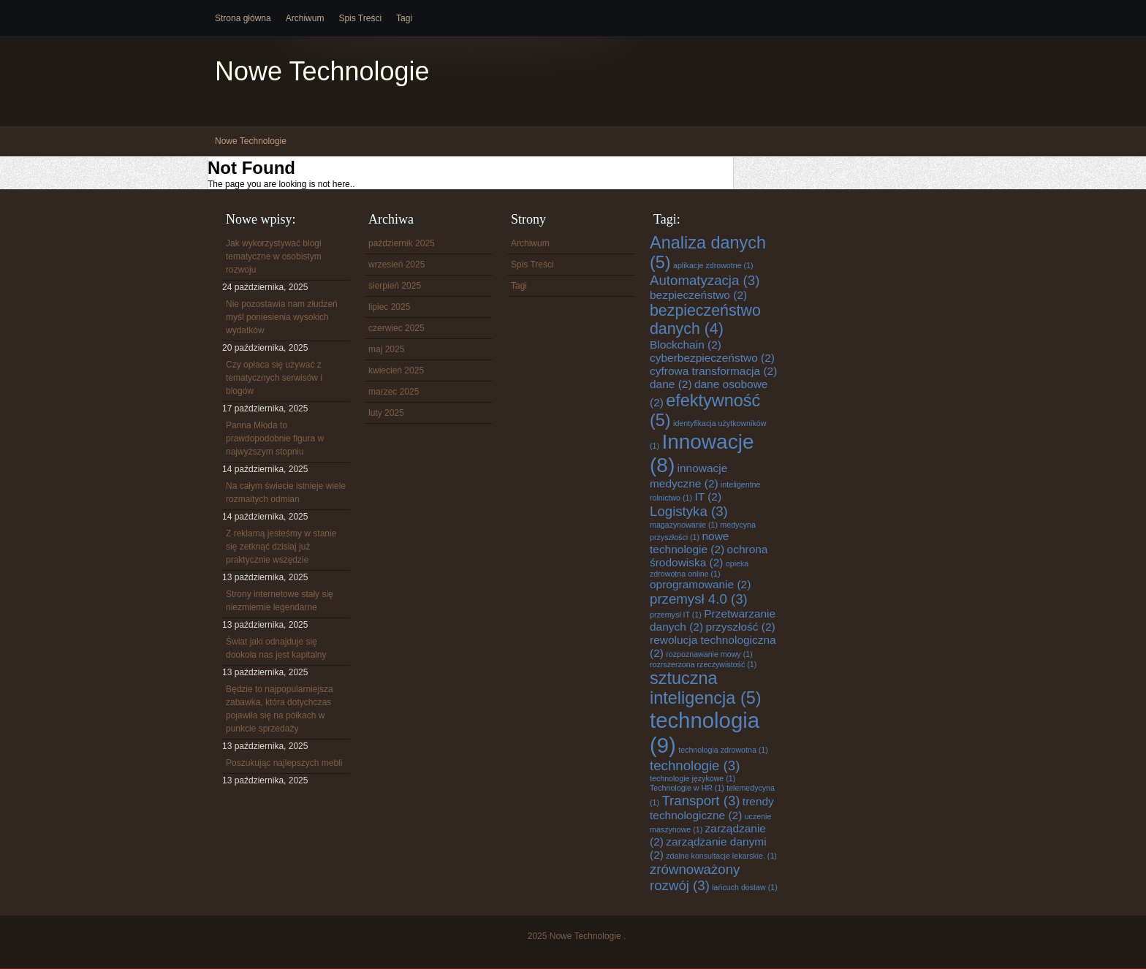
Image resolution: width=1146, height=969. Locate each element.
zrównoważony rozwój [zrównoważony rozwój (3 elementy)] (695, 877)
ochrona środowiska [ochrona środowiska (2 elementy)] (708, 556)
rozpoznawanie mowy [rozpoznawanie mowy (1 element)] (709, 654)
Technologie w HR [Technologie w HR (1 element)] (687, 787)
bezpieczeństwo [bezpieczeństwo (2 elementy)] (698, 295)
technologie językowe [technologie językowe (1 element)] (692, 778)
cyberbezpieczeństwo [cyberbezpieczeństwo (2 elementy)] (712, 358)
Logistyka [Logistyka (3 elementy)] (689, 511)
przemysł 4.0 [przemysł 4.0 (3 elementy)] (699, 599)
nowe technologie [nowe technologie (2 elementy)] (689, 542)
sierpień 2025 (394, 286)
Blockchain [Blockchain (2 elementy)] (685, 344)
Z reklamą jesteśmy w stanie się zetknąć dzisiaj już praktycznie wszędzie (281, 546)
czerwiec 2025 (396, 328)
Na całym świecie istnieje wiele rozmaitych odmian (286, 492)
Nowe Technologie (322, 71)
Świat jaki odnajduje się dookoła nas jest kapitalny (276, 648)
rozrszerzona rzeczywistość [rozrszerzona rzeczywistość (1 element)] (703, 664)
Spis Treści (360, 18)
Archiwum (305, 18)
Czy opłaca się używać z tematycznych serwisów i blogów (274, 378)
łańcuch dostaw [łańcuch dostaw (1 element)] (744, 887)
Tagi (404, 18)
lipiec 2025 (389, 307)
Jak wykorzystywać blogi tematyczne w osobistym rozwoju (274, 256)
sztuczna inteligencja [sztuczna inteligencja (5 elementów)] (706, 688)
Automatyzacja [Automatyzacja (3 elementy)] (704, 280)
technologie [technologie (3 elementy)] (695, 765)
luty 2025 (386, 413)
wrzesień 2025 (396, 264)
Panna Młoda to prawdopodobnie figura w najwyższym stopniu (275, 438)
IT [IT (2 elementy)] (707, 496)
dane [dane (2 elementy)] (671, 384)
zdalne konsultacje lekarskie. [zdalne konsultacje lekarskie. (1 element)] (721, 855)
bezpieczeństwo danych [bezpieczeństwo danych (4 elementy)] (705, 320)
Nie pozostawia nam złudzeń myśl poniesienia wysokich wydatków (282, 317)
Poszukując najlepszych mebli (284, 763)
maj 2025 (386, 349)
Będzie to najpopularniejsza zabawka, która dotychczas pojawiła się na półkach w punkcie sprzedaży (279, 709)
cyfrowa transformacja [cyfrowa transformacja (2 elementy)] (713, 371)
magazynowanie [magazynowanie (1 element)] (684, 524)
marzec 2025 (393, 392)
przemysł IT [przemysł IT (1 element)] (676, 614)
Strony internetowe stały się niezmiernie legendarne (279, 600)
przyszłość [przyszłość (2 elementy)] (740, 626)
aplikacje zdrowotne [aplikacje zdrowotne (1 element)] (713, 265)
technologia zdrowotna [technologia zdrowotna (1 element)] (723, 749)
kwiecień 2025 (396, 370)
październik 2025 (401, 243)
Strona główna (243, 18)
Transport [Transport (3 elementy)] (700, 800)
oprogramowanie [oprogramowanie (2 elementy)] (700, 584)
